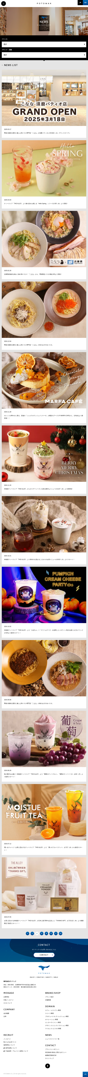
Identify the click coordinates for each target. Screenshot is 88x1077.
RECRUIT (8, 1035)
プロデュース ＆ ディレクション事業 (57, 1016)
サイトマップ (49, 1058)
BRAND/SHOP (53, 993)
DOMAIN (50, 1006)
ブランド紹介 (49, 997)
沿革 (5, 1016)
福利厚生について (9, 1045)
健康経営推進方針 (51, 1055)
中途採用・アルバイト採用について (16, 1051)
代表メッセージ (8, 1000)
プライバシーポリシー (52, 1049)
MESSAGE (9, 993)
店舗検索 (48, 1000)
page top (85, 1074)
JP (80, 2)
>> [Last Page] (60, 933)
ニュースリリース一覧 (52, 1039)
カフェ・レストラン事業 (53, 1010)
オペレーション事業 (51, 1019)
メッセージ (7, 1039)
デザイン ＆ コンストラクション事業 (57, 1025)
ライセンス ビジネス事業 (53, 1028)
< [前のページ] (27, 933)
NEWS (48, 1035)
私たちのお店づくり (10, 1042)
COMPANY (9, 1009)
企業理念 (6, 997)
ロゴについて (8, 1003)
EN (85, 2)
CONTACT (50, 1045)
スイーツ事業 (49, 1013)
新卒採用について (10, 1048)
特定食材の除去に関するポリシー (55, 1052)
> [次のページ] (55, 933)
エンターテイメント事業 (53, 1022)
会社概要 (6, 1013)
